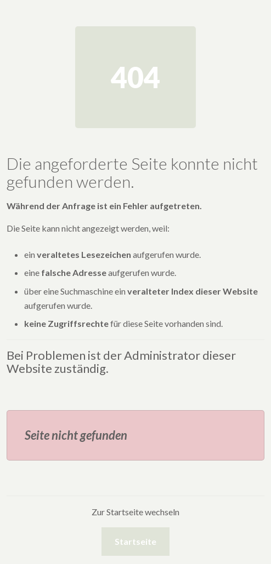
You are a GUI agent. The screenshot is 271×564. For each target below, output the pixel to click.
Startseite (135, 541)
